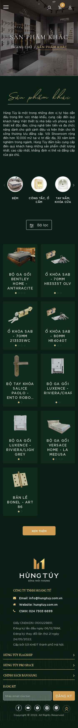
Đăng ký (64, 696)
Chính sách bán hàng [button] (39, 675)
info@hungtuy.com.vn (45, 598)
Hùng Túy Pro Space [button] (39, 665)
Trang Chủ (21, 47)
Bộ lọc (39, 225)
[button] (73, 185)
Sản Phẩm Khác (52, 47)
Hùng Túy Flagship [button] (39, 655)
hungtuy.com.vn (45, 604)
